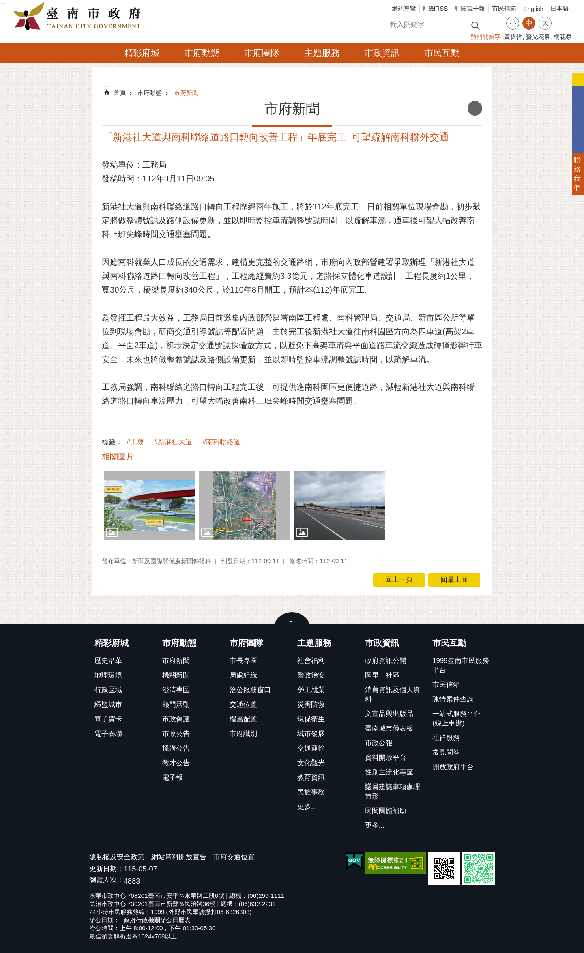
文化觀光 (311, 763)
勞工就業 (311, 690)
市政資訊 (382, 53)
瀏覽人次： (106, 880)
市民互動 (442, 53)
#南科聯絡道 (221, 442)
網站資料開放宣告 (178, 857)
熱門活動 (176, 704)
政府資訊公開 (385, 661)
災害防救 (311, 704)
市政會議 (176, 719)
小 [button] (512, 23)
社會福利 (311, 661)
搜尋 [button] (475, 25)
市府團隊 (262, 53)
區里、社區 (382, 675)
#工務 (135, 442)
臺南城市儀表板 (389, 728)
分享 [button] (562, 18)
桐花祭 (563, 36)
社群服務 (446, 738)
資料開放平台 (385, 758)
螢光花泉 (538, 36)
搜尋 (394, 23)
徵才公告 (176, 763)
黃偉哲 (513, 36)
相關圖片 (118, 456)
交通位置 (243, 704)
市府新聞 (186, 92)
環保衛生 (311, 719)
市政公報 (379, 743)
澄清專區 (176, 690)
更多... (307, 807)
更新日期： (106, 869)
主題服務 (322, 53)
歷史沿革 (108, 661)
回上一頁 (399, 579)
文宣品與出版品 (389, 714)
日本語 (559, 8)
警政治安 (311, 675)
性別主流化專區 (389, 772)
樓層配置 (243, 719)
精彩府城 (142, 53)
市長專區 (243, 661)
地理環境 (108, 675)
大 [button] (545, 23)
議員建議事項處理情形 (392, 791)
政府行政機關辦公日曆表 (157, 919)
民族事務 (311, 792)
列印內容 (475, 108)
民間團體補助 (385, 811)
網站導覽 (404, 8)
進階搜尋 (493, 25)
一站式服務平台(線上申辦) (456, 718)
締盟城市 (108, 704)
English (533, 8)
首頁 (120, 92)
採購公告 (176, 748)
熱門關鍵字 (485, 37)
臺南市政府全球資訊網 (79, 16)
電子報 (172, 777)
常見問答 (446, 752)
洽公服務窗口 (250, 690)
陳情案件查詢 (453, 699)
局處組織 (243, 675)
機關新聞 (176, 675)
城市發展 (311, 734)
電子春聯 (108, 734)
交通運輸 (311, 748)
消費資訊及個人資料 (392, 694)
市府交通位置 (234, 857)
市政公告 (176, 734)
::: (3, 4)
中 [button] (529, 23)
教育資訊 (311, 777)
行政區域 (108, 690)
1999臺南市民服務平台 (460, 665)
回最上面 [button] (454, 579)
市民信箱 (504, 8)
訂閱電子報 (470, 8)
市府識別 (243, 734)
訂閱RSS (435, 8)
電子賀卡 (108, 719)
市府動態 (202, 53)
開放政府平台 (453, 767)
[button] (149, 505)
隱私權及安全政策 (116, 857)
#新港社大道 (173, 442)
